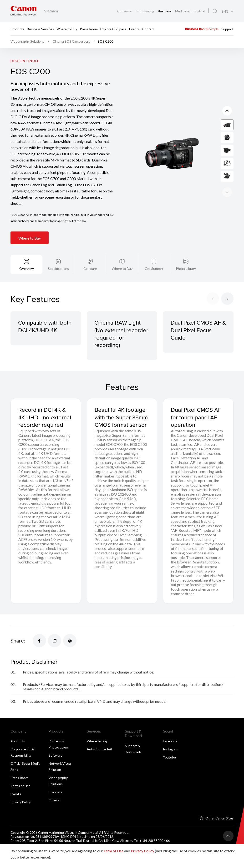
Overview (26, 268)
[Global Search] (215, 11)
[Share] (39, 640)
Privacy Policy (20, 802)
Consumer (125, 11)
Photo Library (186, 268)
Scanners (55, 792)
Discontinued (25, 61)
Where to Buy (66, 29)
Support (227, 29)
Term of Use (113, 851)
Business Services (40, 29)
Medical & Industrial (190, 11)
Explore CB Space (113, 29)
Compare (90, 268)
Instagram (170, 749)
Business (165, 11)
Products (17, 29)
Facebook (170, 741)
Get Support (154, 268)
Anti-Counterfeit (99, 749)
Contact (148, 29)
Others (54, 800)
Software (55, 755)
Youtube (169, 757)
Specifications (58, 268)
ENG (225, 11)
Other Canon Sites (219, 818)
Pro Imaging (145, 11)
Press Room (89, 29)
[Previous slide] (227, 192)
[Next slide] (227, 111)
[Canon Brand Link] (23, 11)
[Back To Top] (228, 836)
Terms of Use (20, 786)
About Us (17, 741)
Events (134, 29)
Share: (17, 640)
